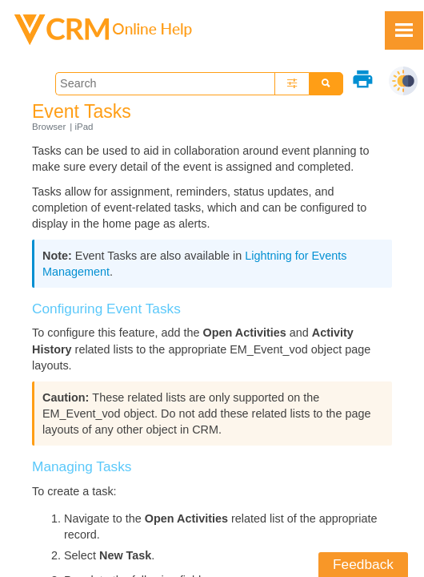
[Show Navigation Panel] (404, 30)
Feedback (363, 564)
